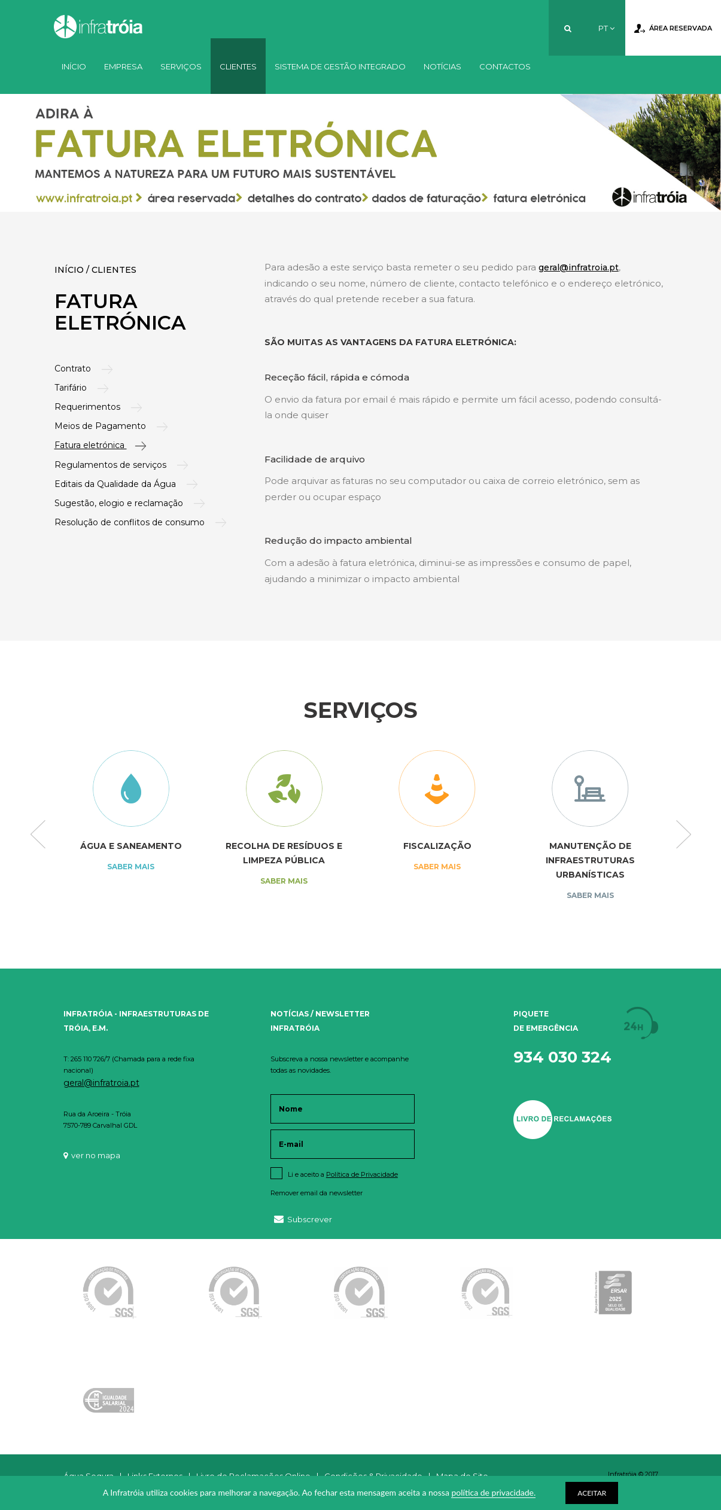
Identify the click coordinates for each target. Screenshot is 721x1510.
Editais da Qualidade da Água (117, 484)
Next (683, 835)
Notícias (442, 66)
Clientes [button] (238, 66)
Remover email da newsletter (316, 1193)
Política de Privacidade (362, 1174)
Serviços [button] (181, 66)
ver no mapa (91, 1155)
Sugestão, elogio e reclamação (121, 503)
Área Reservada (673, 29)
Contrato (75, 368)
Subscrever (303, 1219)
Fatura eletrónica (92, 445)
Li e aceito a (343, 1174)
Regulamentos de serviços (113, 464)
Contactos (505, 66)
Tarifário (73, 387)
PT (606, 28)
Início (74, 66)
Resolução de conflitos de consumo (132, 522)
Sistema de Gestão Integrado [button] (340, 66)
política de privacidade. (493, 1492)
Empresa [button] (123, 66)
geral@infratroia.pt (579, 267)
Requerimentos (90, 406)
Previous (38, 835)
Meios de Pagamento (102, 426)
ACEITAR (591, 1492)
